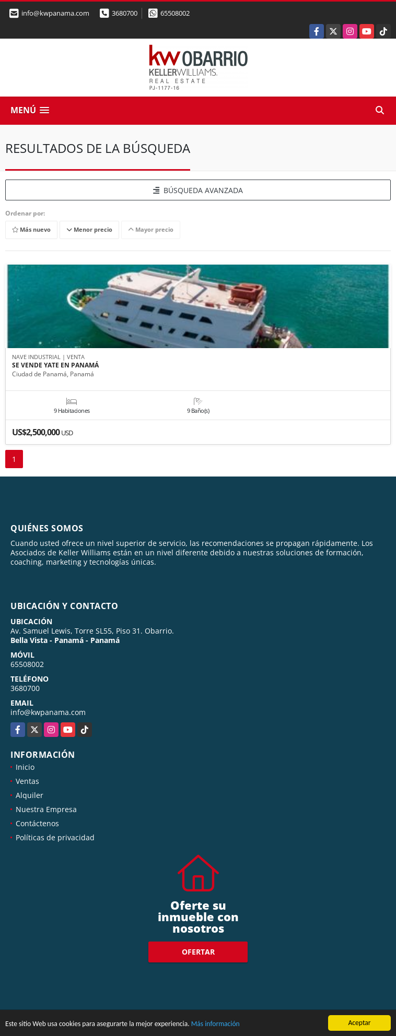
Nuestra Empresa (46, 809)
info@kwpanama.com (48, 712)
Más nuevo (31, 230)
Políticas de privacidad (55, 837)
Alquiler (29, 795)
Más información (215, 1024)
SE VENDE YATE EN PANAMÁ (55, 365)
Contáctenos (37, 823)
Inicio (25, 767)
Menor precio (89, 230)
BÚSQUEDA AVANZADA (198, 190)
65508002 (175, 13)
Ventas (27, 781)
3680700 (124, 13)
